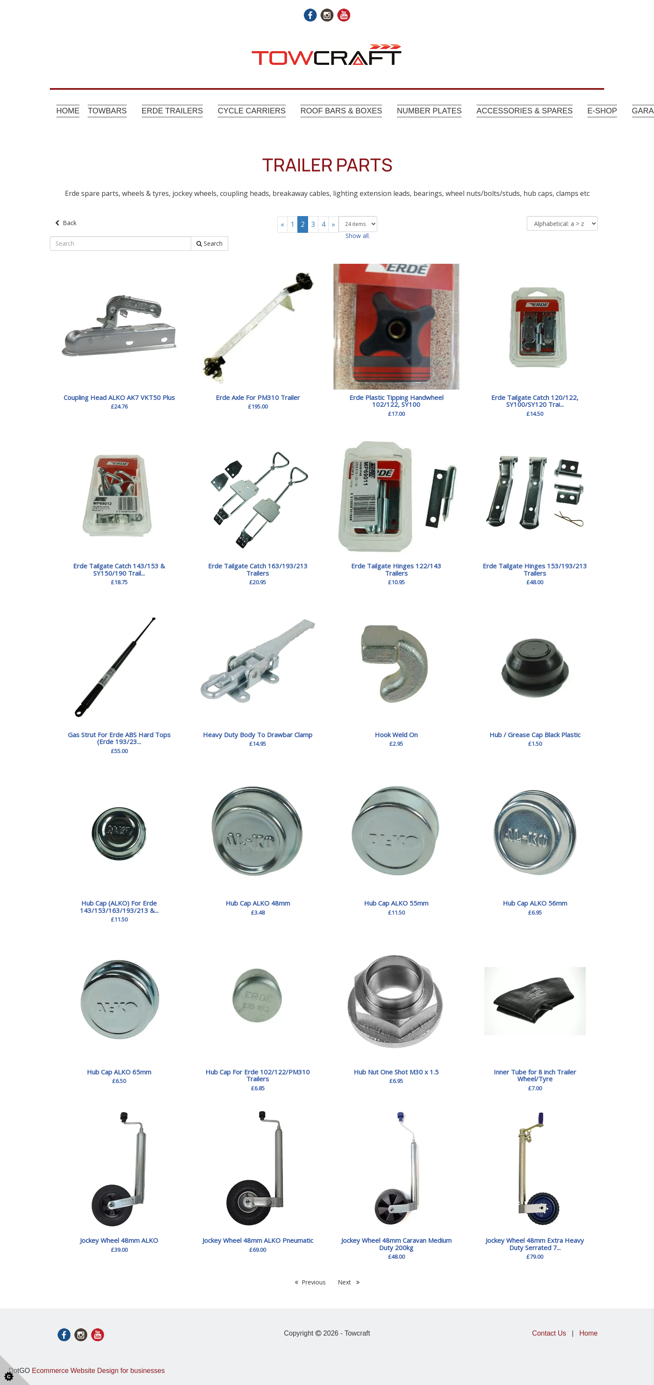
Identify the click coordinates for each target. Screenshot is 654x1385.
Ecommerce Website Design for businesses (98, 1370)
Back (65, 223)
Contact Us (549, 1333)
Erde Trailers (172, 111)
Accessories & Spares (525, 111)
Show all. (357, 236)
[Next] (333, 224)
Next (349, 1282)
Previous (310, 1282)
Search (209, 243)
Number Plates (429, 111)
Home (67, 111)
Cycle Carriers (252, 111)
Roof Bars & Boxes (341, 111)
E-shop (602, 111)
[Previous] (282, 224)
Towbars (107, 111)
